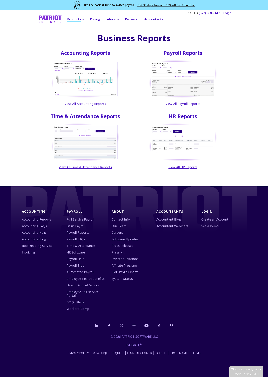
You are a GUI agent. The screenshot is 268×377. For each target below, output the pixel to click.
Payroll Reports (78, 232)
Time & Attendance (81, 246)
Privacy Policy (78, 353)
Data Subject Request (108, 353)
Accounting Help (34, 232)
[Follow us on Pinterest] (171, 325)
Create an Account (214, 219)
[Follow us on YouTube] (146, 325)
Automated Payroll (80, 272)
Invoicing (28, 252)
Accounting (34, 211)
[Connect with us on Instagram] (134, 325)
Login (227, 13)
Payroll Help (75, 259)
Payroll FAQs (76, 239)
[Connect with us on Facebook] (109, 325)
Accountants (153, 19)
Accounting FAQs (34, 226)
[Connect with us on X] (121, 325)
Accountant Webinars (172, 226)
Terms (195, 353)
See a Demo (210, 226)
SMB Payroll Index (125, 272)
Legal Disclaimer (139, 353)
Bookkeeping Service (37, 246)
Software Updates (125, 239)
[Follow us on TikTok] (159, 325)
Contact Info (121, 219)
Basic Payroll (76, 226)
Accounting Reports (36, 219)
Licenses (161, 353)
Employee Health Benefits (86, 279)
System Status (122, 279)
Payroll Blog (75, 265)
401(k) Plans (75, 302)
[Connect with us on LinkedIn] (96, 325)
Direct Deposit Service (83, 285)
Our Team (119, 226)
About (118, 211)
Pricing (95, 19)
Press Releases (122, 246)
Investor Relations (125, 259)
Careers (117, 232)
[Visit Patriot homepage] (50, 18)
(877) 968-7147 (209, 13)
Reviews (131, 19)
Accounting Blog (34, 239)
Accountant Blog (168, 219)
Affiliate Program (124, 265)
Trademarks (179, 353)
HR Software (76, 252)
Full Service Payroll (80, 219)
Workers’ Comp (78, 309)
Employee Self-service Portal (83, 294)
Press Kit (118, 252)
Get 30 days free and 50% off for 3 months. (166, 5)
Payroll (75, 211)
